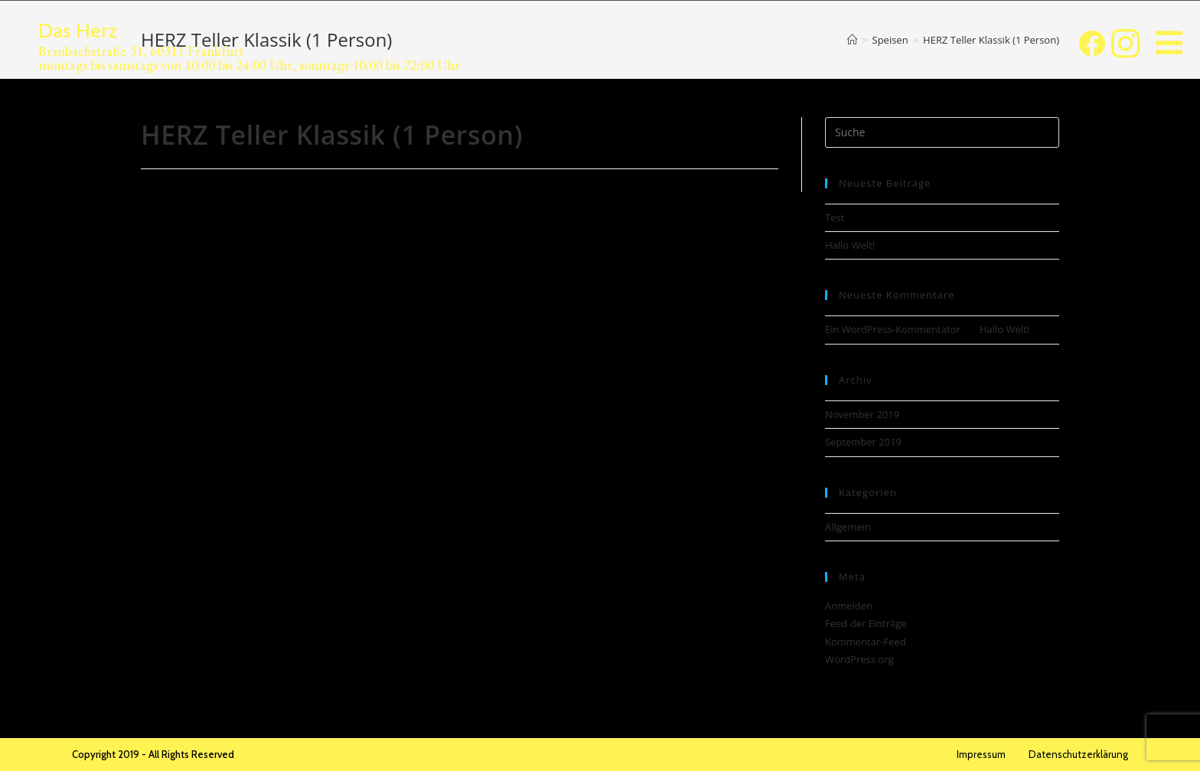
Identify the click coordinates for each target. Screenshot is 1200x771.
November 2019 (862, 414)
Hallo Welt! (850, 245)
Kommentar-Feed (865, 641)
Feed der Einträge (866, 623)
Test (834, 217)
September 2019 (863, 442)
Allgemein (848, 527)
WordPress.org (859, 659)
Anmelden (848, 606)
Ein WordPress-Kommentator (892, 329)
